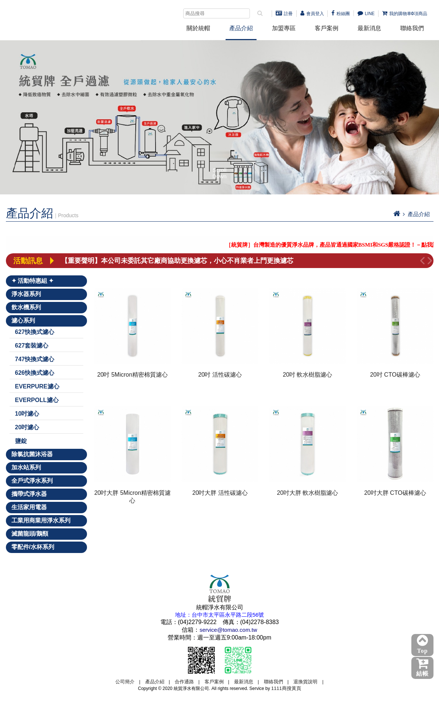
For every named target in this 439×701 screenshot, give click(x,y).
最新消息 (369, 28)
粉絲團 (340, 13)
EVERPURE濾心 (37, 386)
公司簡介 (125, 681)
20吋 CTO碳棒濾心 (395, 374)
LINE (366, 13)
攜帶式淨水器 (29, 494)
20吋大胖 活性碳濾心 (220, 493)
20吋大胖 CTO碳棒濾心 (395, 493)
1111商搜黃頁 (286, 688)
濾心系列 (23, 320)
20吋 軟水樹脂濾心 (307, 374)
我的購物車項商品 (404, 13)
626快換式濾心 (35, 373)
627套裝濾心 (32, 345)
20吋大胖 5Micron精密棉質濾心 (132, 497)
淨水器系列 (26, 294)
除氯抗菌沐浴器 (32, 454)
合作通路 (184, 681)
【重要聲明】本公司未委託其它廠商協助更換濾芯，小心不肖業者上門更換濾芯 (177, 260)
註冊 (284, 13)
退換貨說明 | (308, 681)
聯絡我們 (412, 28)
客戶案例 (326, 28)
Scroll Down (219, 173)
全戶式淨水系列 (32, 481)
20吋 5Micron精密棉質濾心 (132, 374)
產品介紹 (241, 28)
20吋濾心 (27, 427)
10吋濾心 (27, 414)
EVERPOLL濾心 (37, 400)
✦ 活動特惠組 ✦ (32, 281)
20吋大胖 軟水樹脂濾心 (307, 493)
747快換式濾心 (35, 359)
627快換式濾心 (35, 332)
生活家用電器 (29, 507)
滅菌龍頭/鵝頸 (29, 534)
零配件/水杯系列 (32, 547)
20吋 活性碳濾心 (220, 374)
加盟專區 (284, 28)
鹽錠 (21, 441)
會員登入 (312, 13)
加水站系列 (26, 467)
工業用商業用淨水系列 (40, 520)
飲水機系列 (26, 307)
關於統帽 (198, 28)
